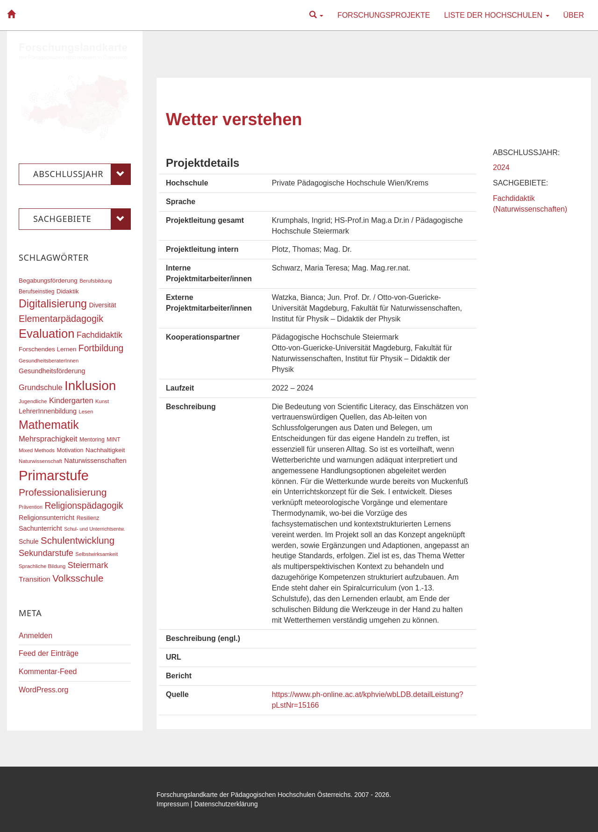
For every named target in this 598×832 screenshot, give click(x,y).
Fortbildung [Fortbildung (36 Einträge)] (100, 348)
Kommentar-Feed (48, 672)
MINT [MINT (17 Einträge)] (113, 439)
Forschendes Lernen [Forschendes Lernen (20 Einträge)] (47, 349)
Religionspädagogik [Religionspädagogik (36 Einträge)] (83, 506)
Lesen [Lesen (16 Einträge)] (85, 411)
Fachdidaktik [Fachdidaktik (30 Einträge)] (99, 335)
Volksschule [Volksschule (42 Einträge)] (77, 578)
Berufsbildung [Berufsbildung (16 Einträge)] (95, 281)
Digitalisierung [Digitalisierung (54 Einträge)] (53, 304)
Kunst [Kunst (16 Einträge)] (102, 401)
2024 (501, 167)
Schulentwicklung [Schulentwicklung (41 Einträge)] (77, 540)
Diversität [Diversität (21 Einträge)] (102, 305)
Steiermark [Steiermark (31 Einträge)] (88, 565)
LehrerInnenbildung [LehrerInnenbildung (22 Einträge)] (48, 411)
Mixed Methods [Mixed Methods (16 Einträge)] (37, 450)
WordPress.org (43, 690)
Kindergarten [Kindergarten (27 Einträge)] (71, 400)
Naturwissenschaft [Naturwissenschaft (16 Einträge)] (40, 461)
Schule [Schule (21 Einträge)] (29, 541)
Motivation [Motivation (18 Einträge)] (70, 450)
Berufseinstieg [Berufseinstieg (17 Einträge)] (36, 291)
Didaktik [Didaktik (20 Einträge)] (68, 291)
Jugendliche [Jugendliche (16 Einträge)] (33, 401)
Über (573, 15)
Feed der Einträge (48, 653)
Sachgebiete (82, 219)
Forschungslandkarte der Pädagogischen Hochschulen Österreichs (254, 794)
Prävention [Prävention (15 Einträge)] (31, 507)
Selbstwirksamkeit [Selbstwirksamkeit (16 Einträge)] (96, 554)
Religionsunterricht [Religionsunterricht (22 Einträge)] (46, 517)
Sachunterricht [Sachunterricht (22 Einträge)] (40, 528)
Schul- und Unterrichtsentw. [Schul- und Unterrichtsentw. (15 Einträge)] (94, 529)
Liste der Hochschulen (496, 15)
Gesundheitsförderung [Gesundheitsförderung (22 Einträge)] (52, 371)
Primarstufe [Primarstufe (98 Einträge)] (54, 475)
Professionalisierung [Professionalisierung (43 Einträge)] (63, 492)
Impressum (173, 804)
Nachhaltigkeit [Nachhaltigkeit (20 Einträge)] (105, 450)
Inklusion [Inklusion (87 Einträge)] (90, 385)
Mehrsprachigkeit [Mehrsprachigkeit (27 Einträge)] (48, 438)
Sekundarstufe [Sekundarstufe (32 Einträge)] (46, 553)
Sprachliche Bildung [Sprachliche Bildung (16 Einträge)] (42, 566)
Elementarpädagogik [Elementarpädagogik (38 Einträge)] (61, 318)
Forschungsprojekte (383, 15)
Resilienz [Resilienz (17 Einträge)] (88, 518)
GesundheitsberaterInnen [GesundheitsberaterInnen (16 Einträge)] (48, 360)
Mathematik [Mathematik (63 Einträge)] (49, 424)
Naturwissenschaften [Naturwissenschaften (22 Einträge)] (95, 460)
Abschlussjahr (82, 174)
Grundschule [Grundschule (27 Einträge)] (41, 387)
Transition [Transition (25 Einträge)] (34, 579)
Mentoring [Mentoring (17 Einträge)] (92, 439)
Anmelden (35, 636)
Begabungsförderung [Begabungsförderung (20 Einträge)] (48, 280)
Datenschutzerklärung (226, 804)
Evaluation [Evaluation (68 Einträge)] (47, 333)
